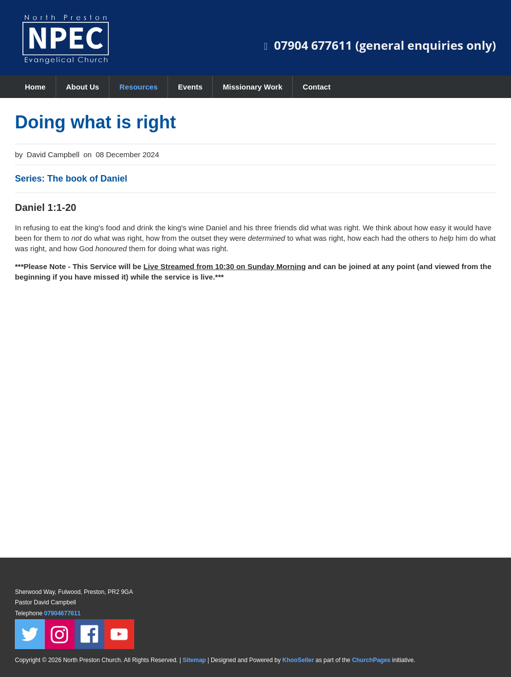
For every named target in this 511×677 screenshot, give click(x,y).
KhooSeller (298, 660)
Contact (317, 87)
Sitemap (194, 660)
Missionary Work (252, 87)
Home (35, 87)
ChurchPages (371, 660)
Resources (138, 87)
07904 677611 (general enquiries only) (385, 45)
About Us (82, 87)
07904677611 (63, 613)
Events (190, 87)
